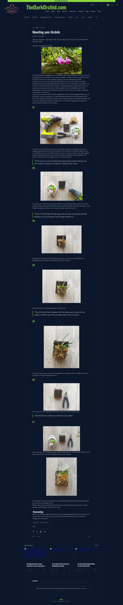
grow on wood (44, 522)
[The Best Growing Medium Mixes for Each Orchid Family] (87, 554)
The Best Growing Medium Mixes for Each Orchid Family (86, 565)
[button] (117, 5)
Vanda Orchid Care (60, 17)
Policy (61, 599)
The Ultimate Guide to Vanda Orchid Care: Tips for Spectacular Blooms (36, 565)
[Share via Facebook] (33, 531)
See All (96, 545)
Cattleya (90, 17)
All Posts (27, 17)
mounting (35, 522)
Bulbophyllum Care (46, 17)
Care (77, 17)
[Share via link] (44, 531)
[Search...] (94, 4)
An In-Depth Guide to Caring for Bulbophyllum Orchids (60, 565)
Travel (83, 17)
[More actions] (90, 28)
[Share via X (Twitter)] (37, 531)
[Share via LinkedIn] (41, 531)
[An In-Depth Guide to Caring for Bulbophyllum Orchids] (61, 554)
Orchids (70, 17)
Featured (35, 17)
